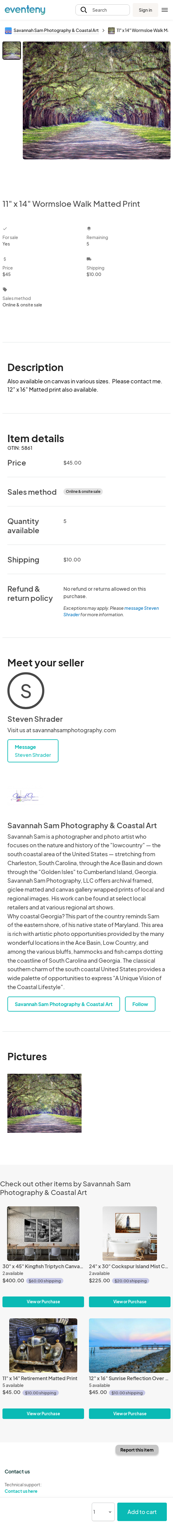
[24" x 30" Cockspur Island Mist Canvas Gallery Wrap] (130, 1233)
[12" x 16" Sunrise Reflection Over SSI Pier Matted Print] (130, 1345)
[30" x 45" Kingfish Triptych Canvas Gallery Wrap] (43, 1233)
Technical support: (43, 1488)
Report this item (137, 1449)
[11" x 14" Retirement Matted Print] (43, 1345)
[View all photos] (97, 115)
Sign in (145, 10)
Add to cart (142, 1511)
